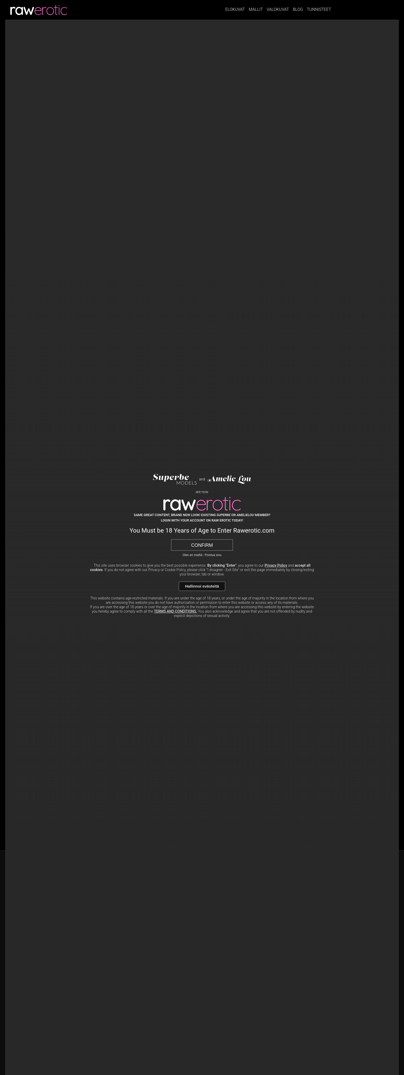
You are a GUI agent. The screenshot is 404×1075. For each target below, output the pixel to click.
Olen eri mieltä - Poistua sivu (202, 555)
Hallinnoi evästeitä (202, 586)
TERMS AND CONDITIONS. (175, 611)
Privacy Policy (276, 565)
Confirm (202, 545)
